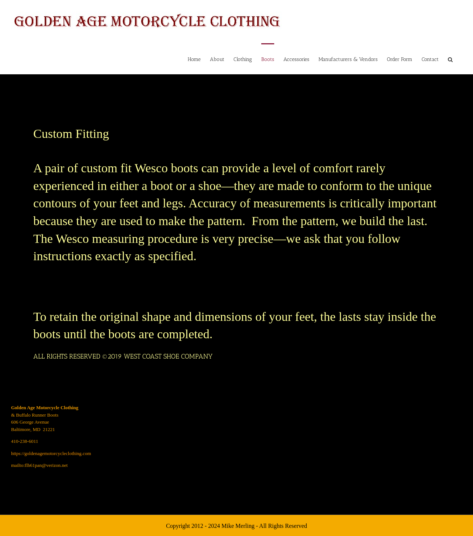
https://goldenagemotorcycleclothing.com (51, 453)
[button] (450, 58)
